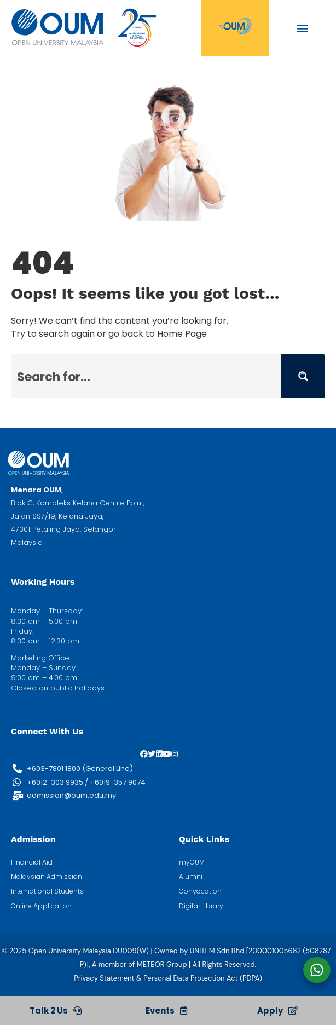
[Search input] (146, 376)
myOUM (192, 862)
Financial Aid (32, 862)
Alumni (190, 876)
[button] (302, 28)
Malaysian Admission (46, 876)
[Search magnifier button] (303, 376)
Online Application (41, 906)
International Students (47, 891)
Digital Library (201, 906)
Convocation (200, 891)
